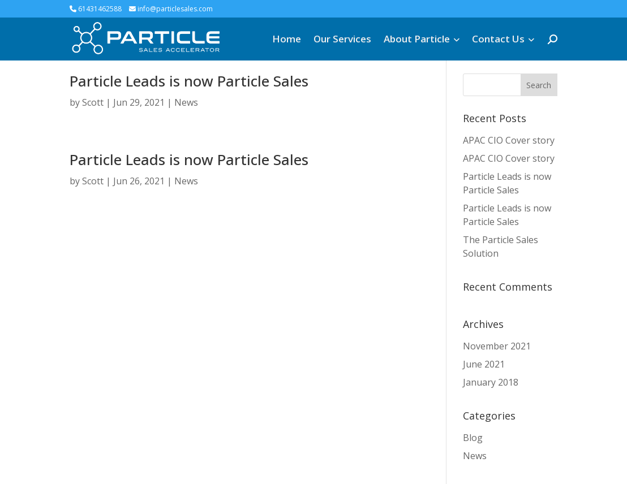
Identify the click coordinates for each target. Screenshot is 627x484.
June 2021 (484, 364)
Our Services (342, 38)
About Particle (417, 38)
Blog (473, 437)
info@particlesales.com (171, 9)
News (186, 102)
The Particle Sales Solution (500, 247)
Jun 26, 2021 (139, 181)
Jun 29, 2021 (139, 102)
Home (286, 38)
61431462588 (96, 9)
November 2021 (497, 346)
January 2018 (490, 382)
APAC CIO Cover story (509, 140)
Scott (93, 102)
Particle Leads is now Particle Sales (189, 81)
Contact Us (498, 38)
